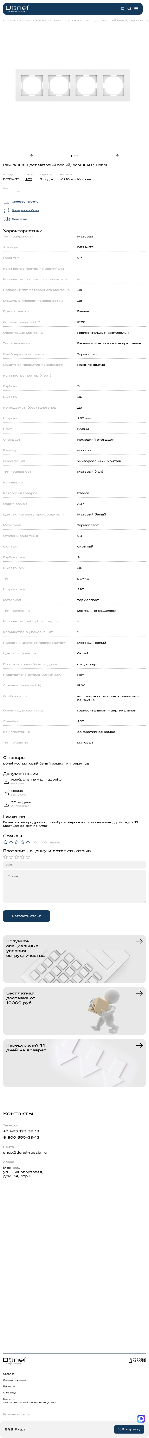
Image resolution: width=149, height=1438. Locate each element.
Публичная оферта (16, 1414)
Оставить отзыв (26, 916)
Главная (9, 20)
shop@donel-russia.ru (25, 1153)
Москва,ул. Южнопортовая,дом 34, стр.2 (23, 1172)
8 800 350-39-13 (21, 1138)
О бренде (9, 1392)
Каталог (25, 20)
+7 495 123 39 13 (21, 1131)
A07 (68, 20)
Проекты (9, 1386)
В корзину (129, 1429)
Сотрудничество (14, 1380)
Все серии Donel (48, 20)
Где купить (10, 1399)
